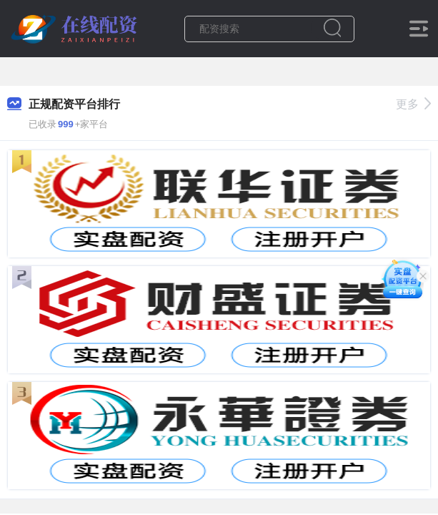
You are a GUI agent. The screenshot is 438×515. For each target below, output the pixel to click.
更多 (413, 104)
